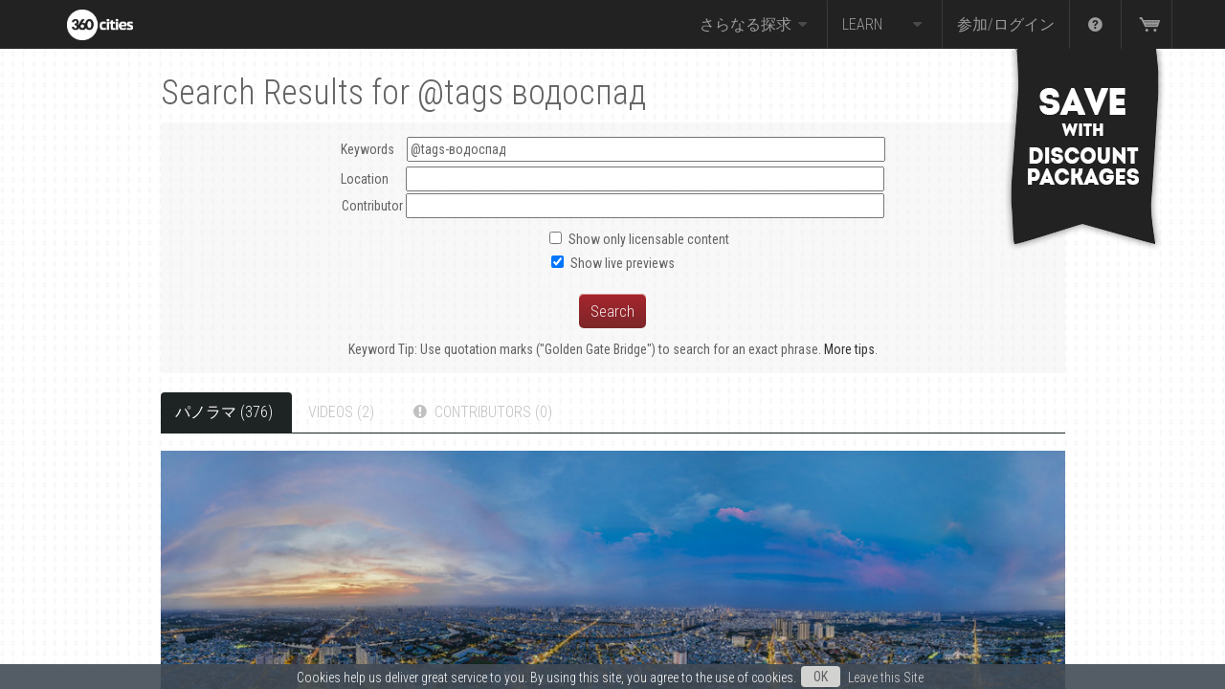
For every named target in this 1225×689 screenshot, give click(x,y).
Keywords (613, 149)
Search (612, 311)
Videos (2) (341, 412)
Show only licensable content (648, 239)
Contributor (372, 205)
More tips (849, 349)
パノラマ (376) (224, 412)
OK (820, 676)
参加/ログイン (1006, 24)
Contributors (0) (481, 412)
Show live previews (622, 263)
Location (365, 179)
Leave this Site (886, 677)
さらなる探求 (756, 24)
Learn (884, 24)
